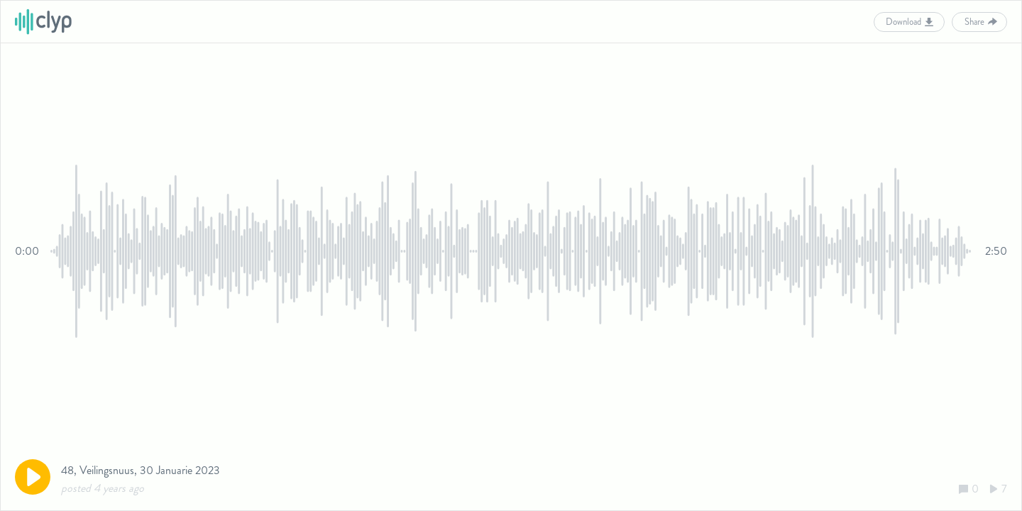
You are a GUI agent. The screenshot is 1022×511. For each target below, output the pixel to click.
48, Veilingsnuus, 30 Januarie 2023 (140, 470)
